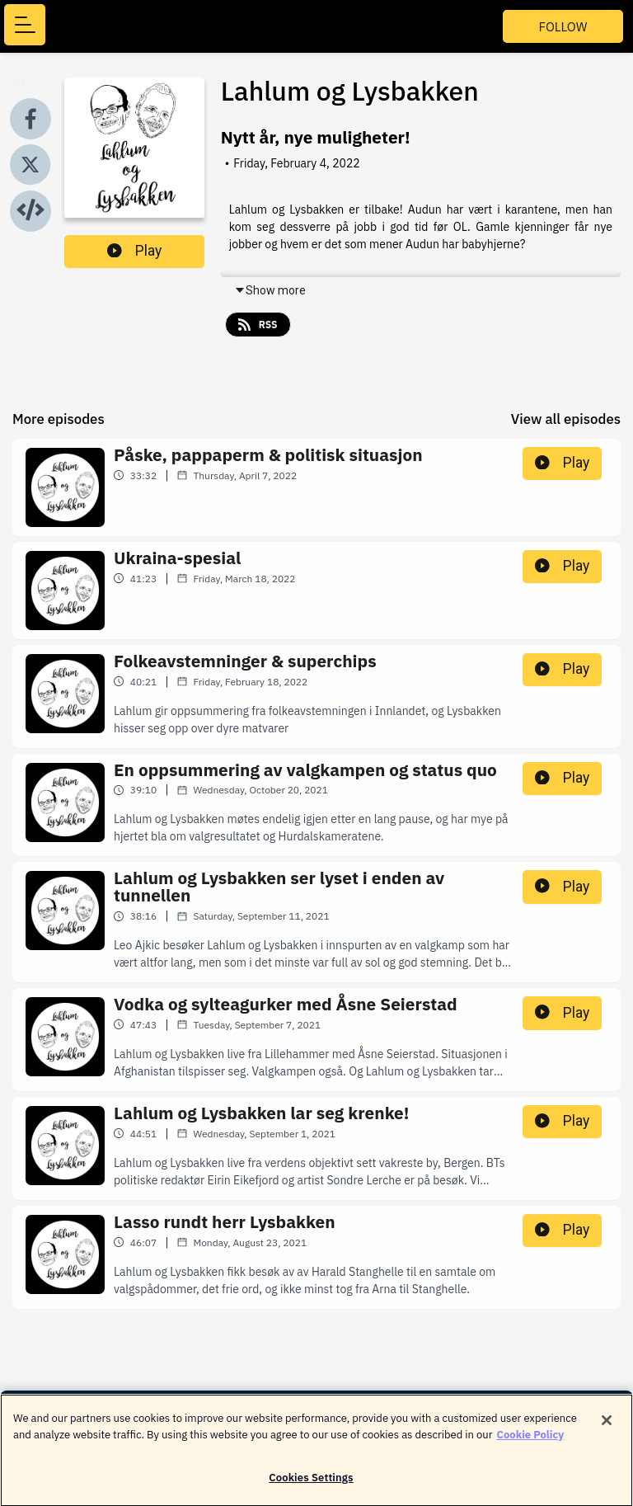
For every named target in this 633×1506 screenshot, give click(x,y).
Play (134, 250)
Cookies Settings (311, 1485)
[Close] (606, 1428)
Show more (270, 290)
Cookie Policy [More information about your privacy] (531, 1441)
